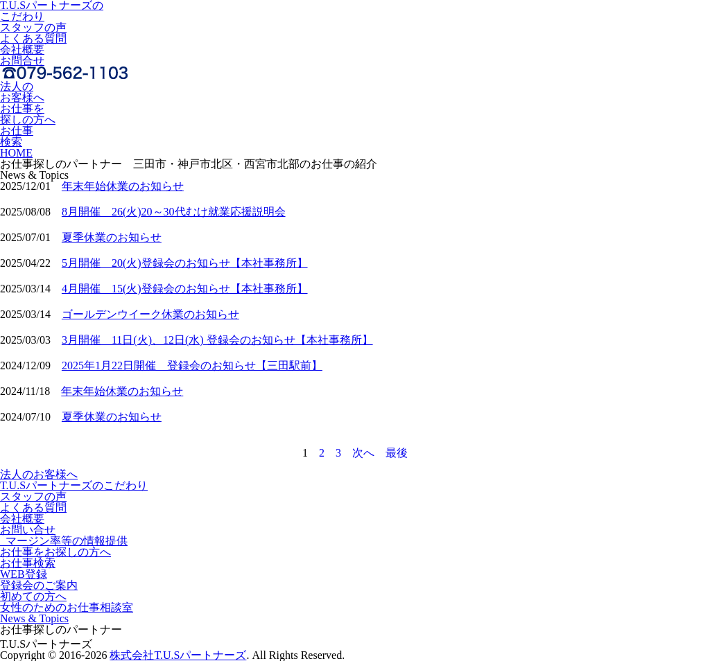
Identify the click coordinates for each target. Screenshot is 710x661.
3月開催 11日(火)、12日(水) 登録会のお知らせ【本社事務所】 (217, 340)
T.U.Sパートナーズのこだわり (74, 485)
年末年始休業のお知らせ (123, 186)
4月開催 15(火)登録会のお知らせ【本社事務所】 (185, 288)
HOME (16, 153)
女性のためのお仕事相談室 (66, 607)
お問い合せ (27, 530)
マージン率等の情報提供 (64, 541)
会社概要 (22, 49)
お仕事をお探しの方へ (55, 552)
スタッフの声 (33, 27)
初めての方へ (33, 596)
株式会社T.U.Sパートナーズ (178, 655)
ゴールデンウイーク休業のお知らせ (150, 314)
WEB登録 (23, 574)
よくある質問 (33, 38)
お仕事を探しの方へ (27, 114)
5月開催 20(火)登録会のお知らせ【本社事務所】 (185, 263)
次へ (363, 453)
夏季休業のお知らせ (112, 237)
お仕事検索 (16, 136)
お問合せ (22, 61)
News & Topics (34, 618)
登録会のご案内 (39, 585)
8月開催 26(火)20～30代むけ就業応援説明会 (174, 212)
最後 (397, 453)
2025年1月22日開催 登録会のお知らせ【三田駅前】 (192, 365)
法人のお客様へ (22, 91)
